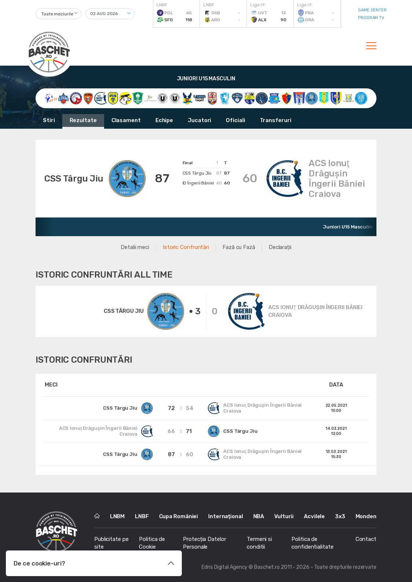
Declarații (280, 247)
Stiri (49, 120)
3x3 (340, 516)
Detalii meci (135, 247)
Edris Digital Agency (224, 567)
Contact (366, 539)
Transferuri (275, 120)
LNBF (142, 516)
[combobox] (58, 13)
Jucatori (199, 120)
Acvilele (314, 516)
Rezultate (83, 120)
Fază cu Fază (238, 247)
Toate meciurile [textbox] (57, 14)
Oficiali (235, 120)
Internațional (225, 516)
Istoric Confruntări (186, 247)
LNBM (117, 516)
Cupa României (178, 516)
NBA (258, 516)
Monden (366, 516)
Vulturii (284, 516)
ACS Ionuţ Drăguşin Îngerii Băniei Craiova (337, 178)
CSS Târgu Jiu (73, 178)
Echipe (164, 120)
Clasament (126, 120)
